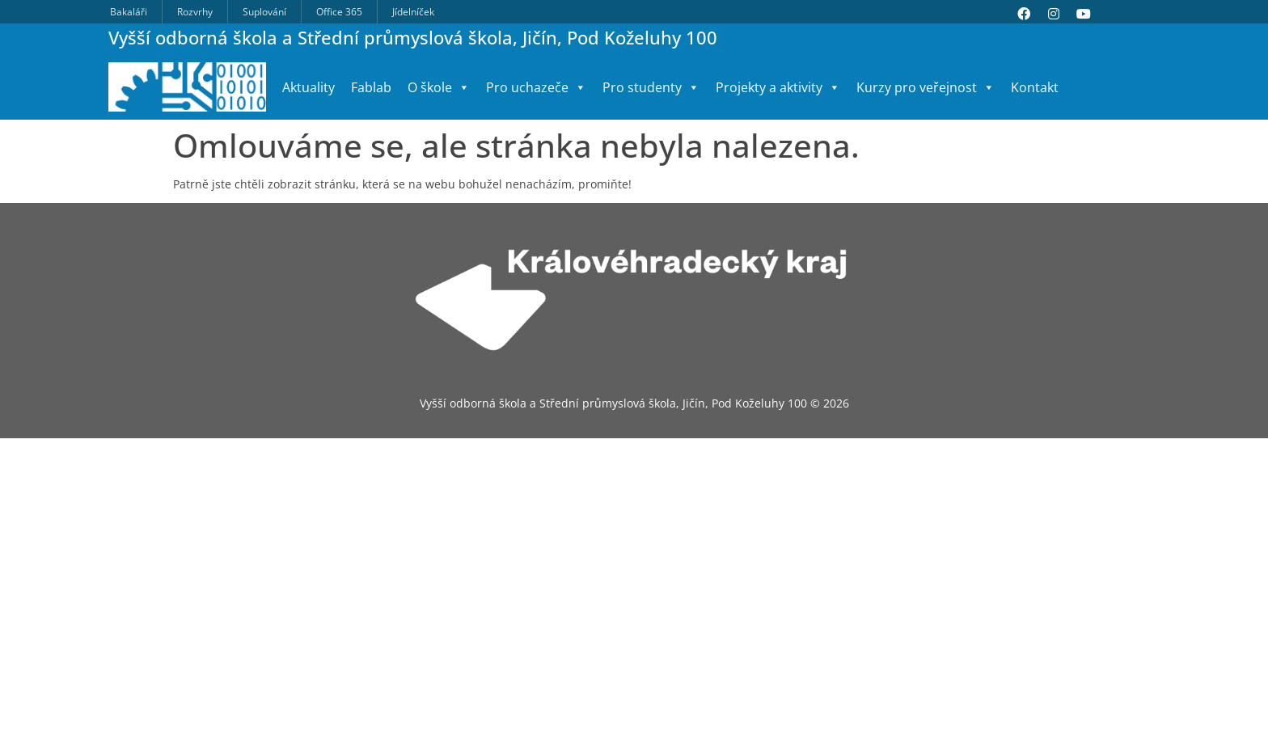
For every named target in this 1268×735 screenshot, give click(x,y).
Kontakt (1035, 87)
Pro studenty (651, 87)
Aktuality (308, 87)
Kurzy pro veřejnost (925, 87)
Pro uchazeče (536, 87)
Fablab (371, 87)
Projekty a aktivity (778, 87)
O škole (439, 87)
